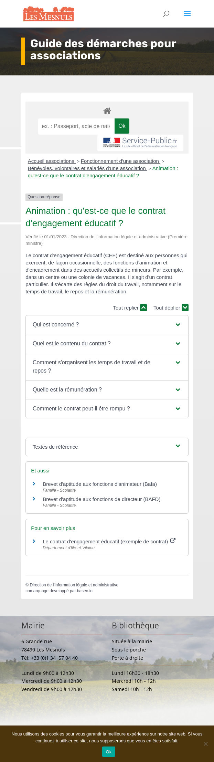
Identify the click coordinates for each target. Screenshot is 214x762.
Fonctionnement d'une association (120, 161)
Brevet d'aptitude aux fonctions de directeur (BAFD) (101, 499)
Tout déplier (171, 307)
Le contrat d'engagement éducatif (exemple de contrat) (109, 541)
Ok (108, 751)
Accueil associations (52, 161)
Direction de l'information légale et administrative (74, 585)
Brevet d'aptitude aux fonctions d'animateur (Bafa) (100, 484)
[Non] (205, 743)
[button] (107, 324)
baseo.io (85, 590)
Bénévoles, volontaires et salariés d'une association (87, 168)
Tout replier (130, 307)
